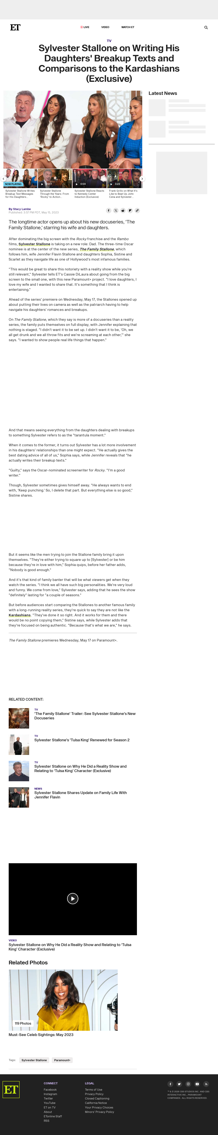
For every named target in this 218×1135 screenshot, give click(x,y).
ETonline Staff (53, 1116)
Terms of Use (93, 1090)
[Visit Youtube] (197, 1084)
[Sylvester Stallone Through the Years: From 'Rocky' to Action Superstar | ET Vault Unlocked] (54, 184)
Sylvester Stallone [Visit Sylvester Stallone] (34, 1060)
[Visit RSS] (206, 1084)
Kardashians (20, 615)
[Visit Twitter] (179, 1084)
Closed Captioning (97, 1099)
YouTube (49, 1103)
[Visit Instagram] (188, 1084)
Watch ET (128, 27)
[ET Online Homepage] (15, 27)
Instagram (50, 1094)
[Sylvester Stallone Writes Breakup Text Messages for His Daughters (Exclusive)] (20, 184)
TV (109, 41)
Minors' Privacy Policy (99, 1112)
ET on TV (50, 1108)
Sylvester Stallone (34, 244)
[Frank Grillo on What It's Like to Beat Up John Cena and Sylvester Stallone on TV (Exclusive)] (124, 184)
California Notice (96, 1103)
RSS (46, 1121)
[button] (72, 898)
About (48, 1112)
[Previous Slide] (3, 179)
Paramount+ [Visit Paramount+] (62, 1060)
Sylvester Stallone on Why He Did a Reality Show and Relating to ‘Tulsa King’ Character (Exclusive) (70, 947)
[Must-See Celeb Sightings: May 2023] (73, 1000)
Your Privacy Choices (99, 1108)
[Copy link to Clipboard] (137, 211)
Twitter (48, 1099)
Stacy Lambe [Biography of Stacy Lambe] (22, 209)
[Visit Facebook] (170, 1084)
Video (105, 27)
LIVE (86, 27)
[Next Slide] (142, 179)
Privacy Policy (94, 1094)
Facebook (50, 1090)
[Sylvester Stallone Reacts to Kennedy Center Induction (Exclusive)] (89, 184)
